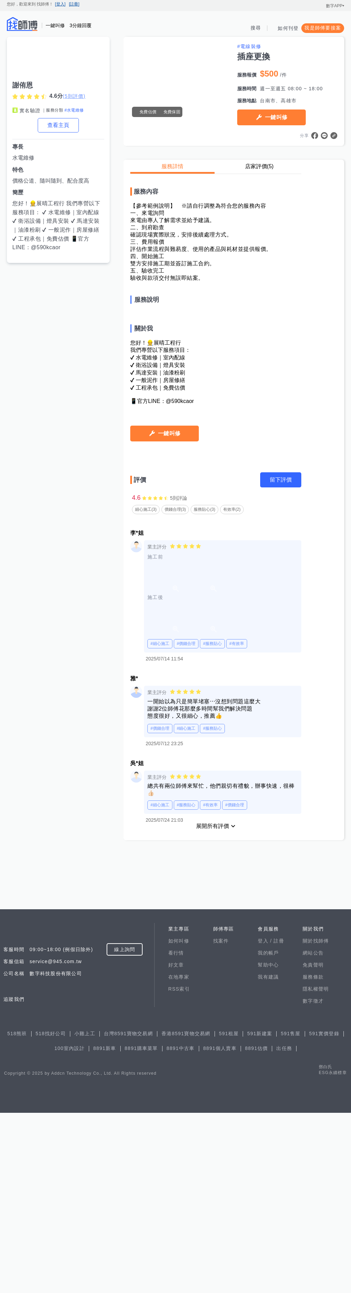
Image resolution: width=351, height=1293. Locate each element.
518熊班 (17, 1213)
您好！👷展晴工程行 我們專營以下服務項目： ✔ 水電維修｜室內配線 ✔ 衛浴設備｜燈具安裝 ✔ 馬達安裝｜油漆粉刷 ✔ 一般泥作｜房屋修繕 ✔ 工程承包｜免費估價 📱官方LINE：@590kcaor (56, 225)
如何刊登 (288, 28)
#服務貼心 (212, 872)
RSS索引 (179, 1169)
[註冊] (74, 4)
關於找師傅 (316, 1121)
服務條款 (313, 1157)
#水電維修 (74, 110)
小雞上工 (84, 1213)
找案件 (221, 1121)
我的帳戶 (268, 1133)
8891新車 (104, 1228)
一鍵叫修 (276, 117)
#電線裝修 (249, 46)
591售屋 (291, 1213)
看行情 (176, 1133)
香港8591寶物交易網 (185, 1213)
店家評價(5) (259, 166)
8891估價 (256, 1228)
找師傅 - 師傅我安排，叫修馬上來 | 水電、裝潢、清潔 (22, 24)
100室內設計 (70, 1228)
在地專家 (178, 1157)
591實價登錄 (324, 1213)
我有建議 (268, 1157)
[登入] (60, 4)
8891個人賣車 (220, 1228)
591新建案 (259, 1213)
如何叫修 (178, 1121)
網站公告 (313, 1133)
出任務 (284, 1228)
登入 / (266, 1121)
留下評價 (281, 708)
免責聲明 (313, 1145)
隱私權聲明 (316, 1169)
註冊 (279, 1121)
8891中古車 (181, 1228)
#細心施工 (159, 872)
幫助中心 (268, 1145)
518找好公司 (51, 1213)
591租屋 (229, 1213)
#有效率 (236, 872)
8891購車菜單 (141, 1228)
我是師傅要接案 (322, 28)
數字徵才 (313, 1181)
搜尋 (256, 28)
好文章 (176, 1145)
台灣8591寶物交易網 (128, 1213)
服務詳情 (172, 166)
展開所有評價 (212, 1055)
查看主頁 (58, 125)
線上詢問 (124, 1129)
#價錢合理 (186, 872)
